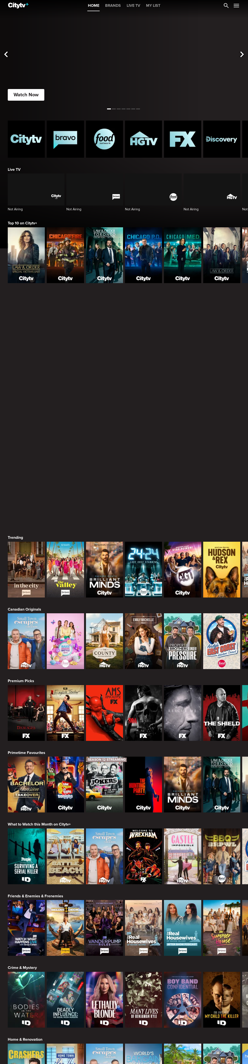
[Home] (18, 5)
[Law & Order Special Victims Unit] (26, 255)
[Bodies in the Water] (26, 844)
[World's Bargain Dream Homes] (143, 916)
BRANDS (113, 5)
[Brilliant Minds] (104, 414)
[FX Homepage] (182, 139)
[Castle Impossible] (182, 701)
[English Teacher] (65, 558)
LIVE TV (133, 5)
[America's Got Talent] (182, 414)
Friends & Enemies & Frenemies (35, 740)
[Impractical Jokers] (104, 629)
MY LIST (153, 5)
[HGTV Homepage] (143, 139)
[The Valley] (65, 414)
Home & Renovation (25, 884)
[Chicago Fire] (65, 255)
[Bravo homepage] (65, 139)
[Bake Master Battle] (65, 486)
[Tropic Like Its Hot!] (182, 916)
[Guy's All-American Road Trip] (143, 988)
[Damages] (26, 558)
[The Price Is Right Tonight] (65, 629)
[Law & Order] (221, 255)
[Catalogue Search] (226, 5)
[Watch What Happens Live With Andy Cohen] (26, 773)
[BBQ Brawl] (221, 701)
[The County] (104, 486)
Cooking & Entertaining (28, 956)
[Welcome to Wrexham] (143, 701)
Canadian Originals (24, 454)
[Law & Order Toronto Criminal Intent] (104, 255)
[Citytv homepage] (26, 139)
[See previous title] (6, 54)
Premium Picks (21, 525)
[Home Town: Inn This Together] (65, 916)
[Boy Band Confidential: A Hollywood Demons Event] (182, 844)
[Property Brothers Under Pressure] (182, 486)
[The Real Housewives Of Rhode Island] (143, 773)
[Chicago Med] (182, 255)
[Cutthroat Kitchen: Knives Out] (104, 988)
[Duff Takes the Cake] (182, 988)
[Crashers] (26, 916)
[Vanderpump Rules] (104, 773)
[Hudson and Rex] (221, 414)
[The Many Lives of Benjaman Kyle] (143, 844)
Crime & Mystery (22, 812)
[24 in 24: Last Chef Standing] (143, 414)
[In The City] (26, 414)
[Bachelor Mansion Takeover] (26, 629)
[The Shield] (221, 558)
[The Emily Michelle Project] (143, 486)
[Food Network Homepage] (104, 139)
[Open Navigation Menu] (236, 5)
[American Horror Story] (104, 558)
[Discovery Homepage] (221, 139)
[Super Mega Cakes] (221, 988)
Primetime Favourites (26, 597)
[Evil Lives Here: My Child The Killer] (221, 844)
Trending (15, 382)
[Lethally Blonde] (104, 844)
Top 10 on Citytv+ (22, 223)
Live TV (14, 169)
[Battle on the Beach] (65, 701)
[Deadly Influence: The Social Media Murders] (65, 844)
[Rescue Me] (182, 558)
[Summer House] (221, 773)
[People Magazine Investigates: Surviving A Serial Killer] (26, 701)
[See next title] (242, 54)
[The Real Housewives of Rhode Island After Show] (182, 773)
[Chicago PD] (143, 255)
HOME (93, 5)
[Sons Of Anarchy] (143, 558)
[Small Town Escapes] (26, 486)
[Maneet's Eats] (65, 988)
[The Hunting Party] (143, 629)
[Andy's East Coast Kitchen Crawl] (221, 486)
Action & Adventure (24, 1027)
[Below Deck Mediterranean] (65, 773)
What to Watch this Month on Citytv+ (39, 669)
